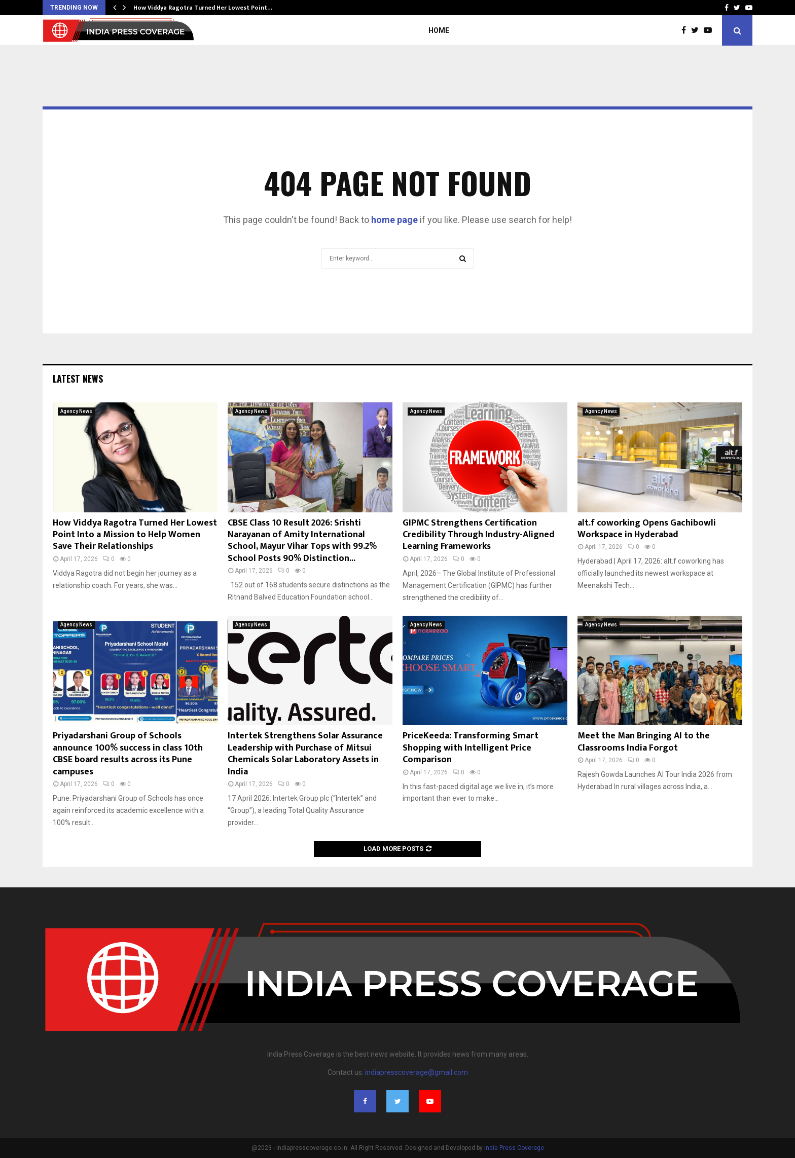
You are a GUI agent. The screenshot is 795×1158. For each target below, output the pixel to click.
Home (438, 30)
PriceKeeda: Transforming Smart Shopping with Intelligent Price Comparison (470, 747)
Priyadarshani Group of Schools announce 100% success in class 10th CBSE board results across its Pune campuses (128, 753)
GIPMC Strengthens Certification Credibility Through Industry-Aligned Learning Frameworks (479, 534)
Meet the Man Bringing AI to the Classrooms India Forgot (643, 741)
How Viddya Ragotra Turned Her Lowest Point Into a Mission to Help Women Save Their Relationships (135, 534)
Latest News (78, 378)
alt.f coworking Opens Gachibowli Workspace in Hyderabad (646, 528)
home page (394, 219)
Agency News (76, 411)
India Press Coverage (514, 1147)
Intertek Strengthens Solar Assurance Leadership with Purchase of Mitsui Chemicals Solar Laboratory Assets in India (305, 753)
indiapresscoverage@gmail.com (416, 1072)
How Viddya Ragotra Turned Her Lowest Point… (202, 8)
